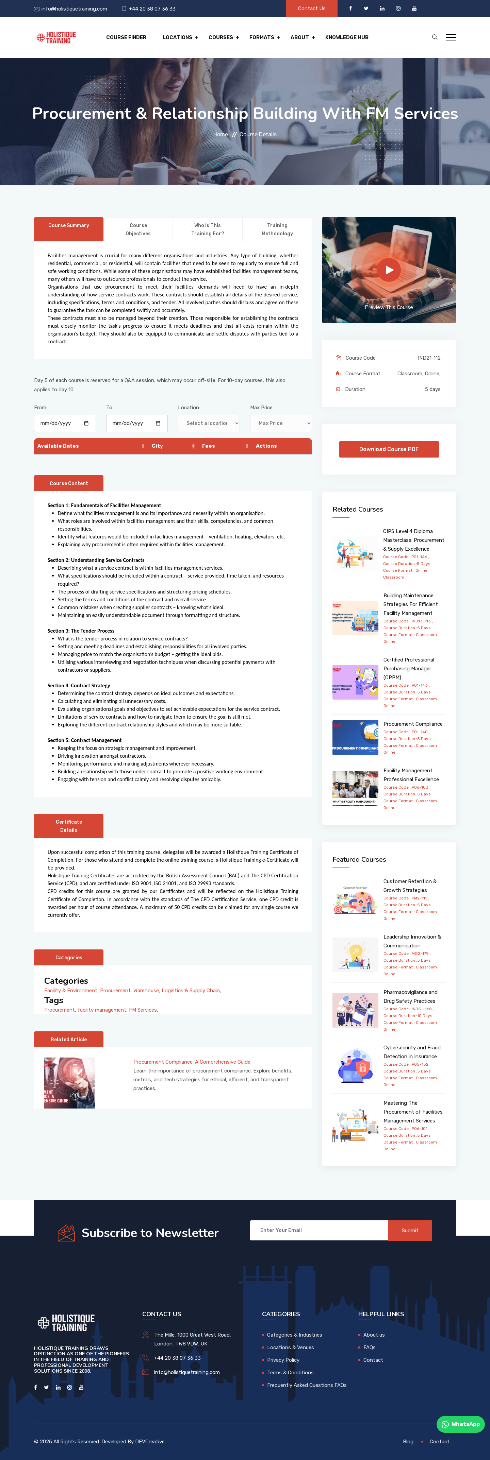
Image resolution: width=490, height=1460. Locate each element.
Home (220, 134)
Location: (189, 408)
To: (109, 408)
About (300, 37)
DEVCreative (150, 1442)
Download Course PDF (389, 449)
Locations (177, 37)
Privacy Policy (283, 1360)
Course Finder (126, 37)
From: (40, 408)
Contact (373, 1360)
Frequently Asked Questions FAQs (307, 1385)
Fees (208, 446)
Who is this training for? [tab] (207, 230)
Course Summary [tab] (68, 225)
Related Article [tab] (69, 1040)
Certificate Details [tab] (69, 826)
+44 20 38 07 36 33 (152, 9)
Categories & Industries (294, 1335)
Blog (408, 1442)
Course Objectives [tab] (138, 230)
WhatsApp (461, 1424)
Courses (221, 37)
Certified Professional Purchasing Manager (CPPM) (408, 669)
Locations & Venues (290, 1347)
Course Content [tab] (69, 483)
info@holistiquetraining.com (74, 9)
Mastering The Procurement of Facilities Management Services (413, 1112)
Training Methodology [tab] (277, 230)
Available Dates (58, 446)
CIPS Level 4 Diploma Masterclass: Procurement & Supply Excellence (413, 540)
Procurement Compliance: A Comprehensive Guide (191, 1062)
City (157, 446)
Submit (410, 1230)
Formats (261, 37)
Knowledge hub (347, 37)
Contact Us (312, 8)
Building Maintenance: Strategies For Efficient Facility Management (410, 604)
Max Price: (262, 408)
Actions (266, 446)
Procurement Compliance (413, 724)
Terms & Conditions (290, 1373)
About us (374, 1335)
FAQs (369, 1347)
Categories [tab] (68, 958)
